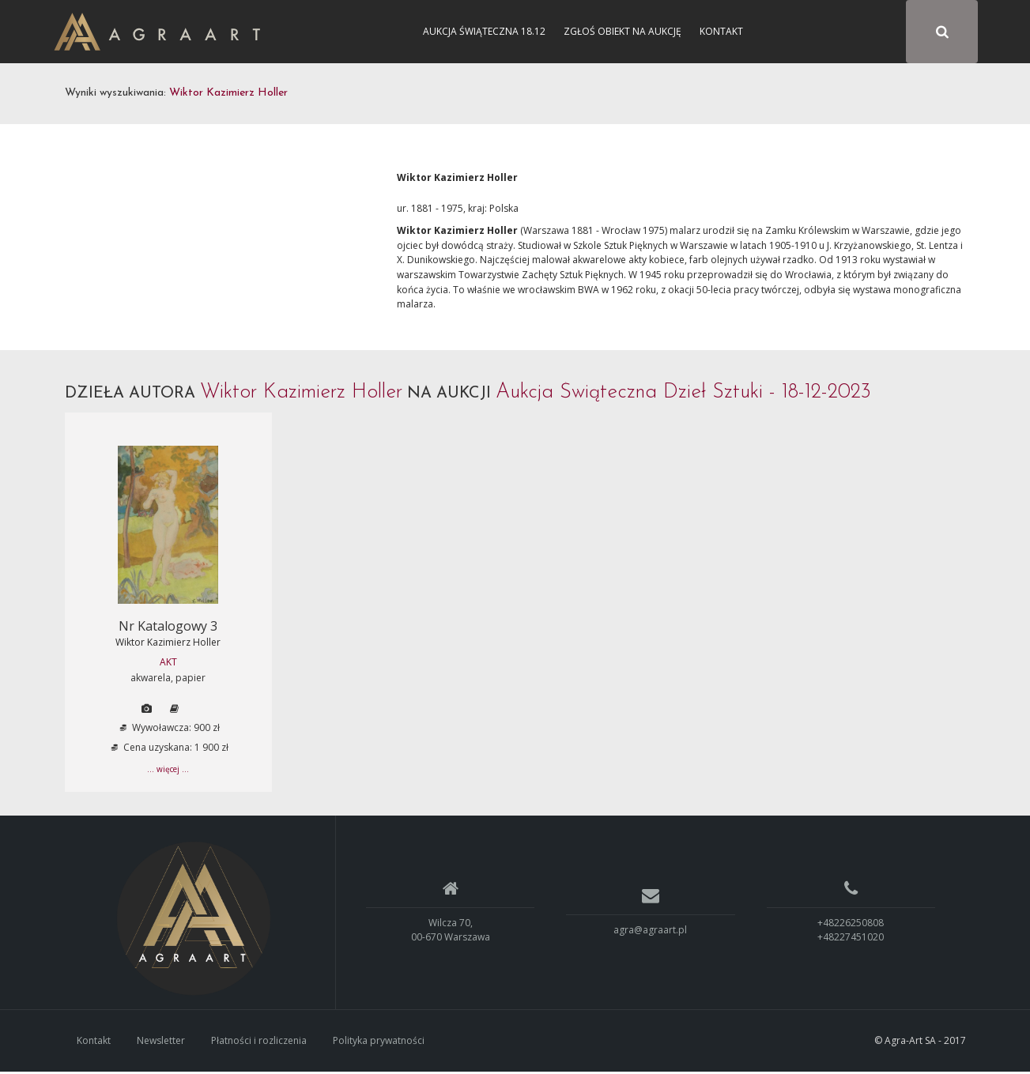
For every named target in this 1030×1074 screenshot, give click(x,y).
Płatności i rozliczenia (259, 1042)
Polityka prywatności (378, 1042)
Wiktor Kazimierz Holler (168, 644)
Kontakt (721, 31)
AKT (168, 664)
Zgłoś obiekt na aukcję (622, 31)
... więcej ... (168, 771)
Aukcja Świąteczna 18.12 (484, 31)
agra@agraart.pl (650, 931)
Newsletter (161, 1042)
